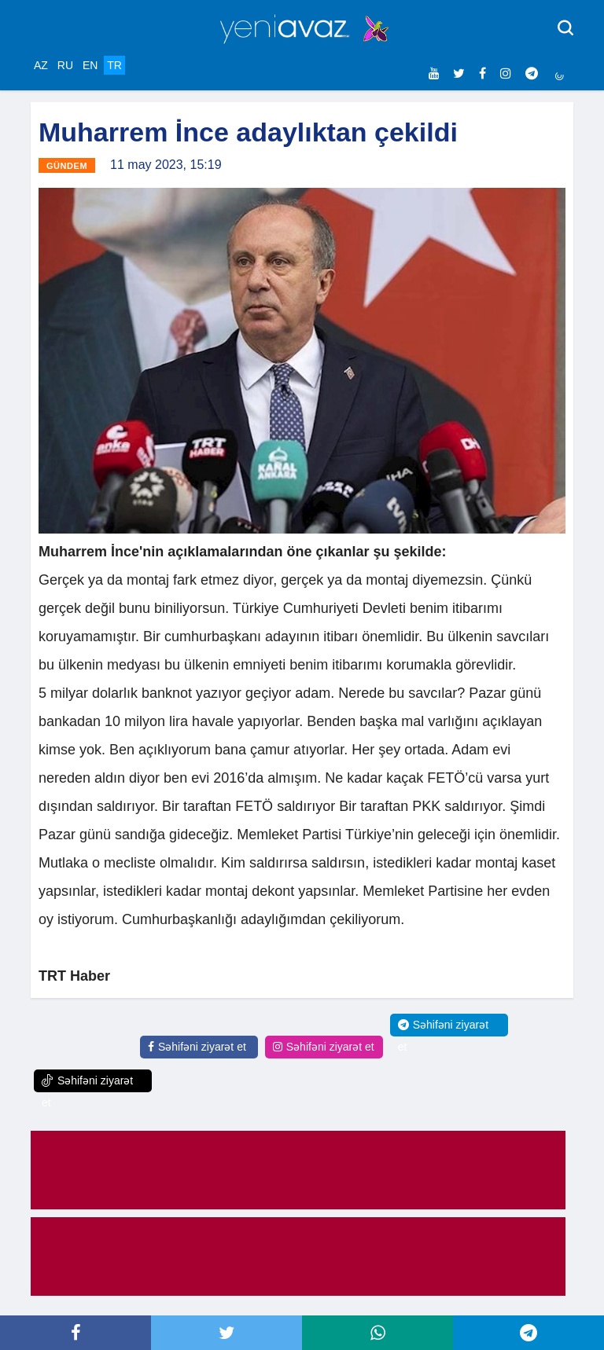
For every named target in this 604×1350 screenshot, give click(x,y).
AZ (41, 65)
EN (90, 65)
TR (114, 65)
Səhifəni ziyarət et (197, 1046)
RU (65, 65)
